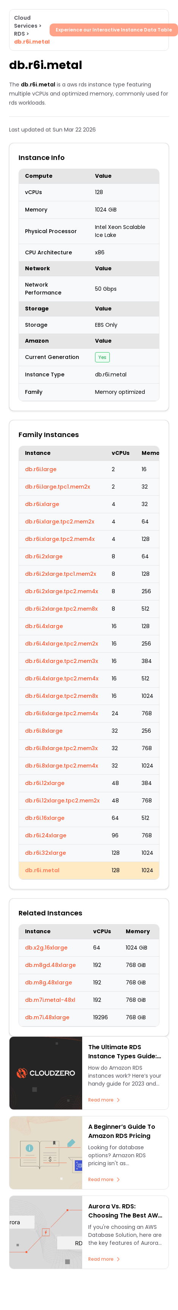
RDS (19, 34)
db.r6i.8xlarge (43, 731)
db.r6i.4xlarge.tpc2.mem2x (61, 643)
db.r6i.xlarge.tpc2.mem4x (60, 539)
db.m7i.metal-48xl (50, 1000)
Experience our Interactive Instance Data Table (114, 30)
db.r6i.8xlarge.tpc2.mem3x (61, 748)
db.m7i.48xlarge (47, 1017)
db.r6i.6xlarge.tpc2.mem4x (61, 713)
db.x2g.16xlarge (46, 947)
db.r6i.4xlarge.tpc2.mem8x (61, 696)
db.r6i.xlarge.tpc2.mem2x (59, 521)
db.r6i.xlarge (42, 504)
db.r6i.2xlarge (43, 556)
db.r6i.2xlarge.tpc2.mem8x (61, 609)
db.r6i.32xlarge (45, 853)
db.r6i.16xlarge (44, 818)
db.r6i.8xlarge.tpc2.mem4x (61, 765)
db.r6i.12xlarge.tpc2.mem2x (62, 800)
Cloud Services (25, 22)
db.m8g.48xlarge (48, 982)
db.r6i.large (40, 469)
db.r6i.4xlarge (44, 626)
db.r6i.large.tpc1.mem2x (57, 486)
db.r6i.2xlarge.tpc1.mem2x (60, 574)
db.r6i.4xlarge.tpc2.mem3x (61, 661)
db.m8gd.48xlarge (50, 965)
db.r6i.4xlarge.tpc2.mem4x (61, 678)
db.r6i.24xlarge (45, 835)
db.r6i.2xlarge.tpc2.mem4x (61, 591)
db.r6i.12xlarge (44, 783)
